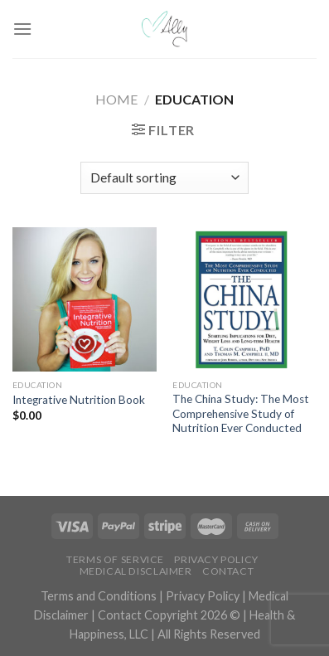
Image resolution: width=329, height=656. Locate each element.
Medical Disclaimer (136, 571)
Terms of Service (115, 559)
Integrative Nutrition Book (78, 399)
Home (116, 99)
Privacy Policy (216, 559)
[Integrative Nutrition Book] (84, 299)
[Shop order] (164, 178)
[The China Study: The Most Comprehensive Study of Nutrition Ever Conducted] (244, 299)
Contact (228, 571)
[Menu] (22, 28)
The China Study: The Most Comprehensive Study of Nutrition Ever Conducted (240, 413)
